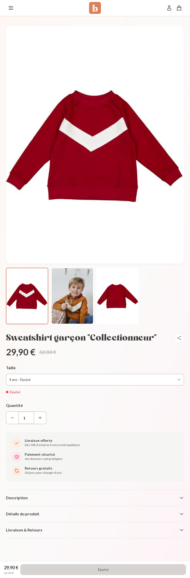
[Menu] (11, 8)
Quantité (14, 405)
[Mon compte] (169, 8)
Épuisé (103, 569)
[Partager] (179, 338)
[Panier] (179, 8)
